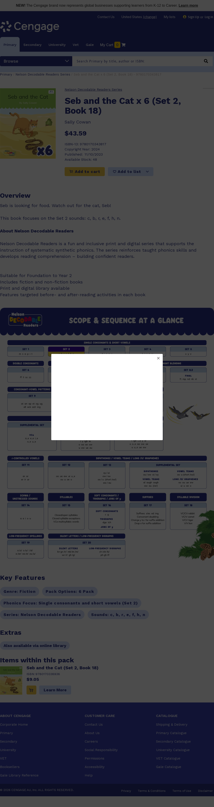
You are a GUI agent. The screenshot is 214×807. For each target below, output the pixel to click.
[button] (158, 358)
